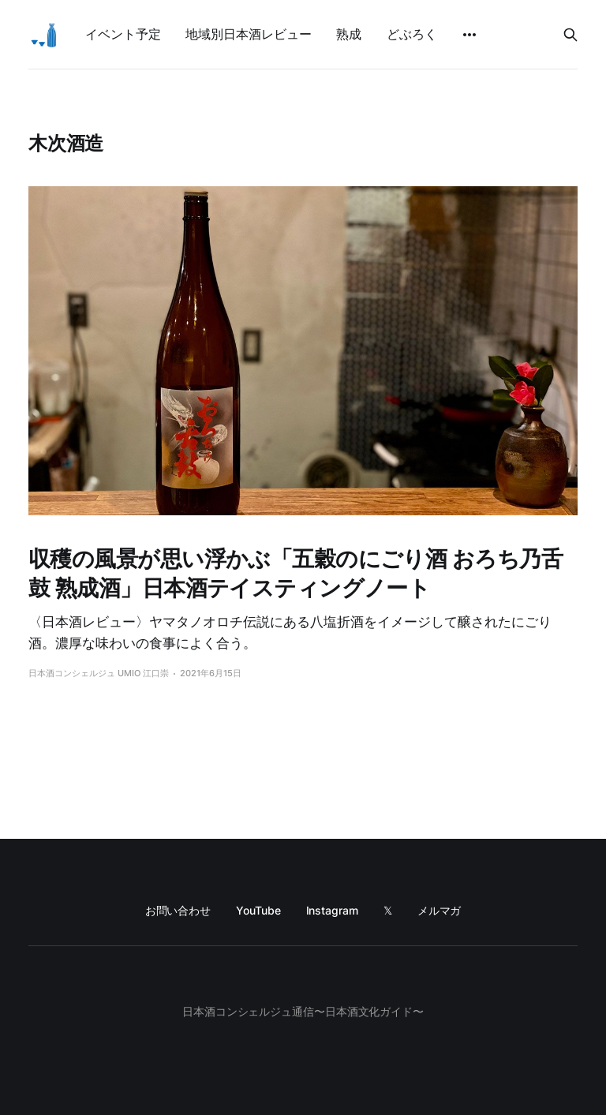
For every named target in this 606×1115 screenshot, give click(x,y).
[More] (469, 35)
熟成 (348, 34)
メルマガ (439, 910)
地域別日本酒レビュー (248, 34)
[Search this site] (570, 35)
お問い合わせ (178, 910)
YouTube (258, 910)
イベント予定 (122, 34)
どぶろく (412, 34)
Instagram (332, 910)
